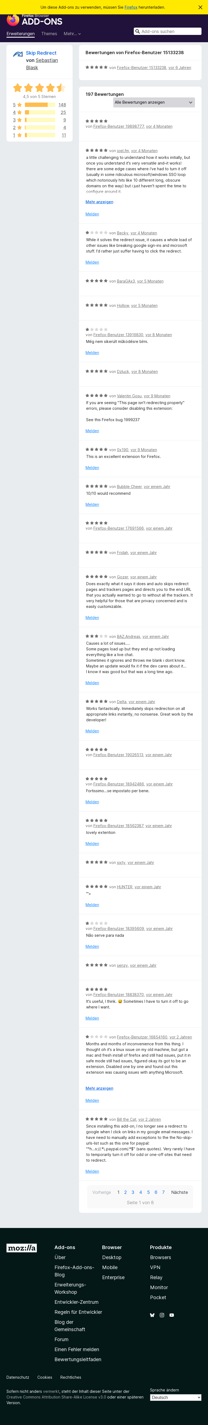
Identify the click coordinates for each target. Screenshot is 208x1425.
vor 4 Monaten (159, 126)
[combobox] (168, 31)
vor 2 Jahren (181, 1037)
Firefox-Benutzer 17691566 (118, 528)
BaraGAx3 (126, 281)
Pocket (158, 1297)
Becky (122, 233)
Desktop (111, 1257)
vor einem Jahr (157, 486)
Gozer (122, 577)
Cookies (44, 1377)
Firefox (131, 7)
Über (60, 1257)
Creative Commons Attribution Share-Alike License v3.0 (56, 1397)
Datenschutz (17, 1377)
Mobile (110, 1267)
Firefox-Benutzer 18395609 (118, 928)
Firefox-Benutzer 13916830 (118, 334)
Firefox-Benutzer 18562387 (118, 825)
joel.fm (123, 150)
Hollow (123, 305)
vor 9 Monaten (157, 396)
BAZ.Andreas (128, 636)
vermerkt (51, 1391)
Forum (61, 1339)
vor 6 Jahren (179, 67)
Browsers (160, 1257)
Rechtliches (70, 1377)
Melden (92, 214)
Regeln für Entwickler (78, 1312)
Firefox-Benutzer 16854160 (142, 1037)
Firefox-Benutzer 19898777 (118, 126)
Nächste (179, 1192)
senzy (122, 965)
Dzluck (123, 371)
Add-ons (64, 1247)
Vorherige (101, 1192)
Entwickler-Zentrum (76, 1302)
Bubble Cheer (129, 486)
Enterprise (113, 1277)
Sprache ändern (164, 1390)
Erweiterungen (20, 33)
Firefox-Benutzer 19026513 (118, 754)
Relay (156, 1277)
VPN (155, 1267)
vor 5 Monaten (150, 281)
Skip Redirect (41, 53)
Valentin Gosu (129, 396)
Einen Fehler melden (76, 1349)
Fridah (122, 552)
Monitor (159, 1287)
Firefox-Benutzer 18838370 (118, 994)
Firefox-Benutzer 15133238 (141, 67)
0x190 (122, 449)
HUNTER (124, 887)
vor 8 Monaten (158, 334)
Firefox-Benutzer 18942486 (118, 784)
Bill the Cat (126, 1119)
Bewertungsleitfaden (77, 1359)
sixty (121, 862)
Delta (121, 701)
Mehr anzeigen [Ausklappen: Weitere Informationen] (99, 201)
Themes (49, 33)
